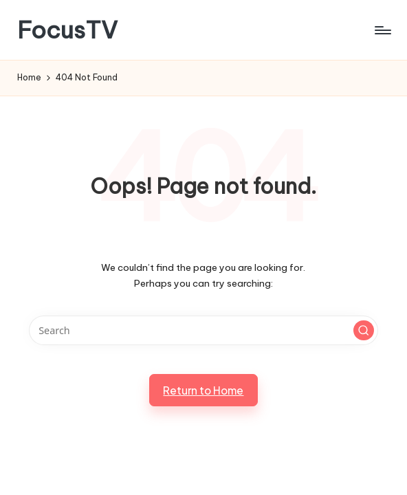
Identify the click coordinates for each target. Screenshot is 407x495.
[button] (363, 330)
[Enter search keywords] (204, 330)
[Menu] (382, 30)
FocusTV (67, 30)
